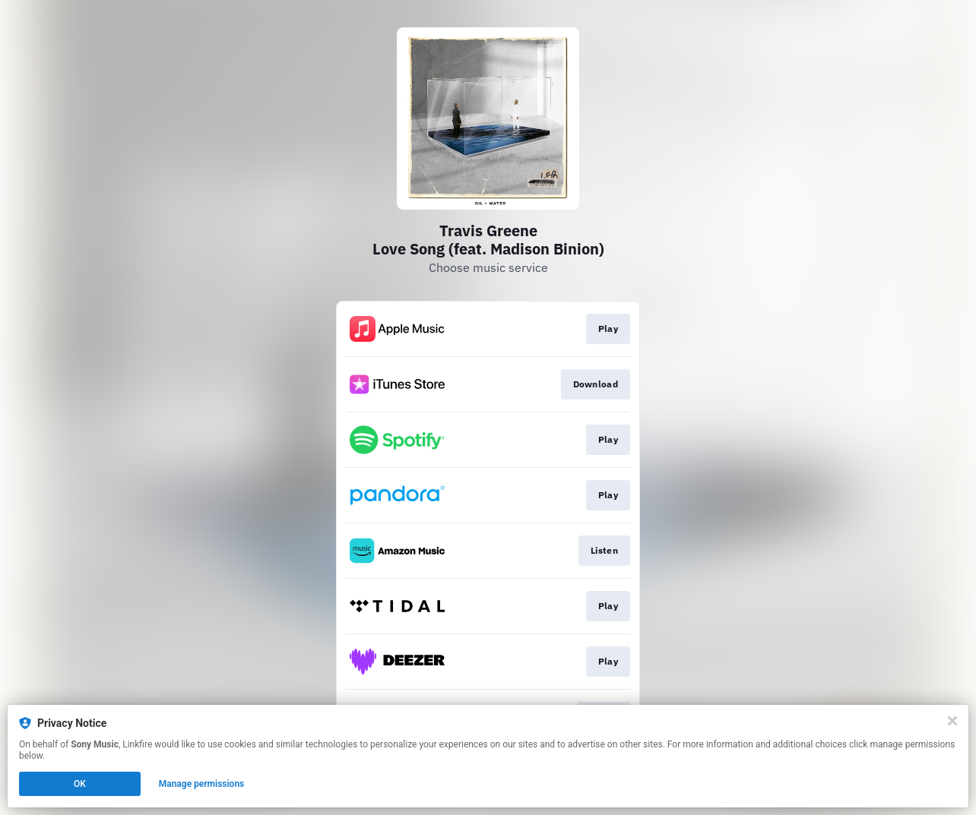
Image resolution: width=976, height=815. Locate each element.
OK (80, 784)
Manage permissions (202, 784)
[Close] (952, 721)
